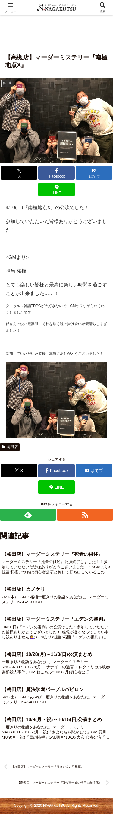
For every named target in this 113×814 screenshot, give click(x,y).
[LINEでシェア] (56, 189)
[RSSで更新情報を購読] (85, 515)
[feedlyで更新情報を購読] (28, 515)
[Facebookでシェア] (56, 173)
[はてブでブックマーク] (94, 173)
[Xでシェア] (19, 173)
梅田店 (10, 447)
